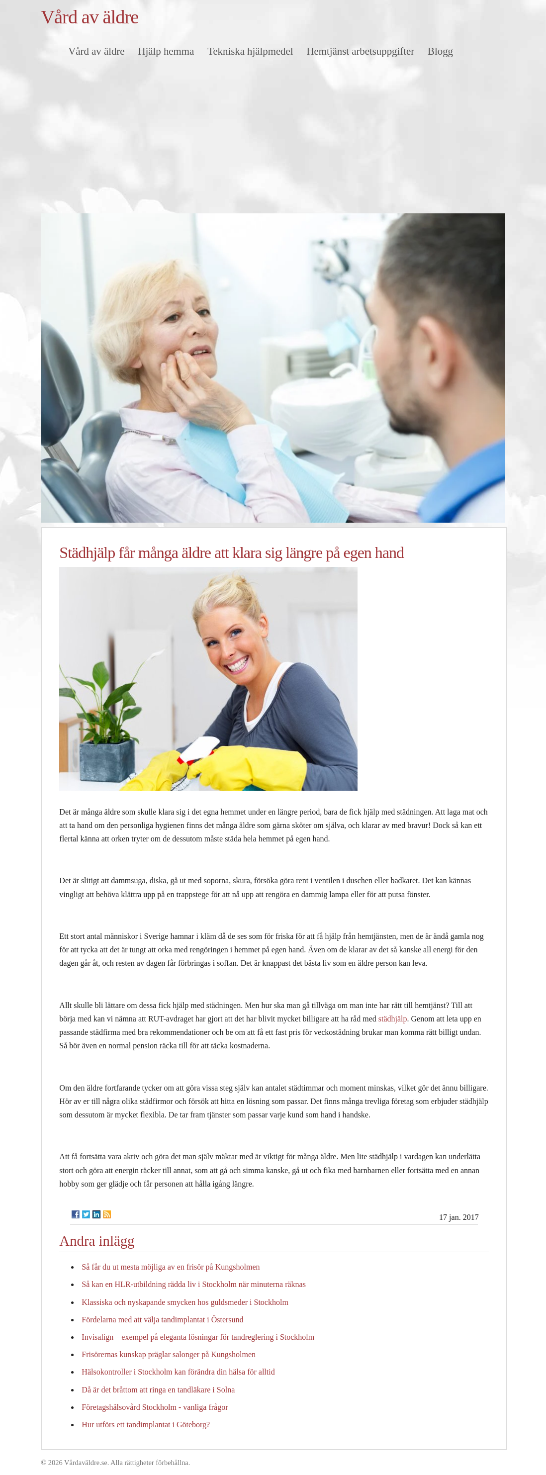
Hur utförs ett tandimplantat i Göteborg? (146, 1424)
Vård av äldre (89, 16)
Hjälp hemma (166, 51)
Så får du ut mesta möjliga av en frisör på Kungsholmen (171, 1267)
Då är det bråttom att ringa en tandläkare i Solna (158, 1389)
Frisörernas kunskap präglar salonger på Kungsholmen (169, 1354)
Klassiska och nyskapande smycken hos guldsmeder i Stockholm (185, 1302)
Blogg (440, 51)
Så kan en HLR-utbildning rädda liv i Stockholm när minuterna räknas (194, 1284)
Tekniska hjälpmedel (250, 51)
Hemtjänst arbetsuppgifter (361, 51)
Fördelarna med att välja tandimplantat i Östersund (162, 1319)
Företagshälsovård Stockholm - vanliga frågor (155, 1407)
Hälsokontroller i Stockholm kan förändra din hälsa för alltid (178, 1372)
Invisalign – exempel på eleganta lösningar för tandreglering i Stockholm (198, 1337)
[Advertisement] (273, 138)
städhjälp (392, 1018)
